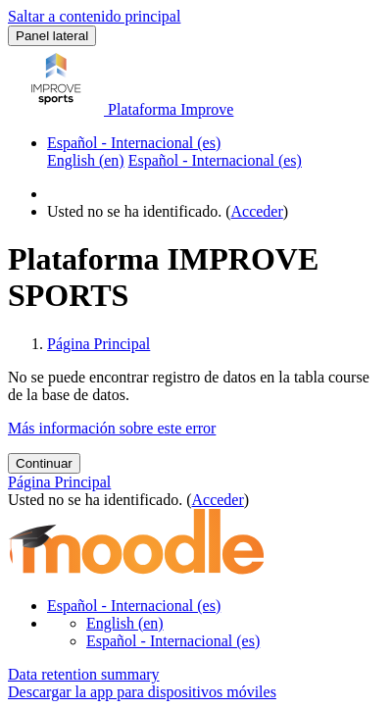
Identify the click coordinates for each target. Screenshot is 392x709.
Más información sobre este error (112, 428)
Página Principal (98, 343)
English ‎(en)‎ (125, 623)
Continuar (44, 463)
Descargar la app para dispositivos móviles (142, 692)
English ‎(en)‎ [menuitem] (85, 160)
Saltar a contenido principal (94, 16)
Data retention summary (84, 674)
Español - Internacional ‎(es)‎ (133, 142)
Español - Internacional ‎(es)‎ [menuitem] (215, 160)
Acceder (257, 211)
